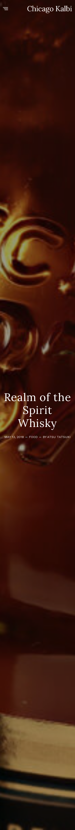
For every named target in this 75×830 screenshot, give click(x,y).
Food (33, 437)
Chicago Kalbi (49, 8)
